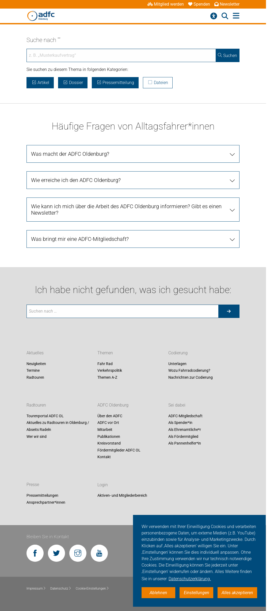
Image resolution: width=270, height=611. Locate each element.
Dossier (73, 82)
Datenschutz (60, 588)
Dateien (157, 82)
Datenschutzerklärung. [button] (190, 578)
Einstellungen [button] (196, 592)
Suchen (227, 55)
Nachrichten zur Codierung (190, 377)
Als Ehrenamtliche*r (184, 429)
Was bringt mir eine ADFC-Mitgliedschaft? (80, 239)
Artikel (40, 82)
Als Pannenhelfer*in (184, 443)
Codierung (178, 352)
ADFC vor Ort (108, 423)
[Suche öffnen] (225, 16)
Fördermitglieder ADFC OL (118, 450)
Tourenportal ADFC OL (45, 416)
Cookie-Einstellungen (92, 588)
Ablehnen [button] (158, 592)
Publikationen (108, 436)
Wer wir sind (36, 436)
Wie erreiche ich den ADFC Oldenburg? (76, 180)
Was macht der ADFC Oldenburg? (70, 154)
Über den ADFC (109, 416)
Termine (33, 371)
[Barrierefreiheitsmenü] (213, 16)
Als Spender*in (180, 423)
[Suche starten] (228, 311)
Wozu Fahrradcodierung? (189, 371)
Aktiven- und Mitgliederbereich (122, 496)
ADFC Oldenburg (112, 405)
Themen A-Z (107, 377)
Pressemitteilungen (42, 496)
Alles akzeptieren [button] (237, 592)
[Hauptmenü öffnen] (236, 16)
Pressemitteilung (115, 82)
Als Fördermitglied (183, 436)
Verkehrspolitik (109, 371)
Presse (32, 484)
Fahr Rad (105, 364)
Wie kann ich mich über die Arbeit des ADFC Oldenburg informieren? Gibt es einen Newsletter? (126, 209)
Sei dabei (176, 405)
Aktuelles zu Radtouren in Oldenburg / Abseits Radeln (57, 426)
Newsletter (226, 4)
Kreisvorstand (109, 443)
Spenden (199, 4)
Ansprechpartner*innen (45, 502)
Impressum (36, 588)
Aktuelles (35, 352)
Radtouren (35, 377)
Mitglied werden (165, 4)
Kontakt (104, 457)
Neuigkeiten (36, 364)
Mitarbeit (104, 429)
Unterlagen (177, 364)
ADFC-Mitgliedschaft (185, 416)
